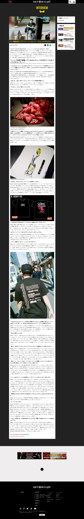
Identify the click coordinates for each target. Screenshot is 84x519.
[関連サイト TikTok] (31, 508)
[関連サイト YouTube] (35, 508)
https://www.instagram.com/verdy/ (17, 436)
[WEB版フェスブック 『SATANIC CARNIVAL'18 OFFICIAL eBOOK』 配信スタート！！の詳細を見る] (66, 35)
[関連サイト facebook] (24, 508)
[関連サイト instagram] (20, 508)
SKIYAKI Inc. (30, 512)
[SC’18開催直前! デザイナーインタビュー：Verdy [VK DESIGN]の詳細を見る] (66, 41)
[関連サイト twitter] (27, 508)
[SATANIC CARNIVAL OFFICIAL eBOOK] (55, 455)
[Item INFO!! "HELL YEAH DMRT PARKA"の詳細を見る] (66, 29)
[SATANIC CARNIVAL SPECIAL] (29, 455)
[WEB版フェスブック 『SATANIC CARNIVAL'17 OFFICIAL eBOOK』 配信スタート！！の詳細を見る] (66, 46)
